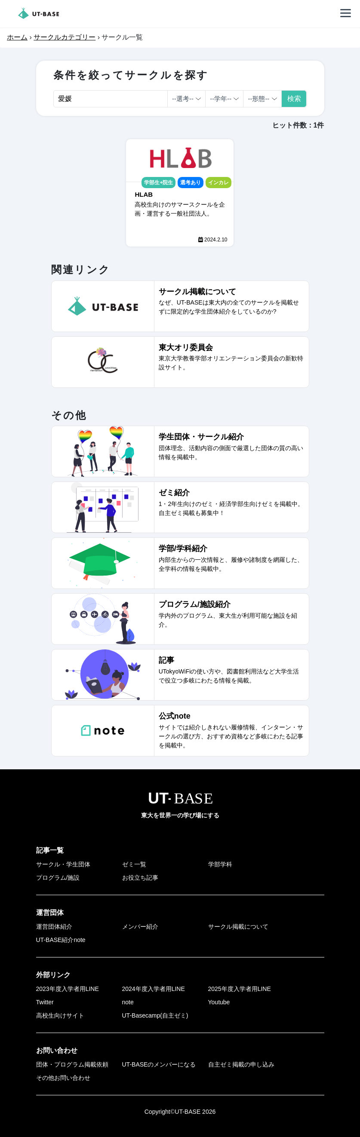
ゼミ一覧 (134, 864)
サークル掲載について (238, 926)
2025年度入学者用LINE (239, 988)
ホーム (17, 37)
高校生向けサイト (60, 1015)
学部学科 (220, 864)
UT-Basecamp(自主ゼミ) (155, 1015)
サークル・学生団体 (63, 864)
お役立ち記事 (140, 877)
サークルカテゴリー (64, 37)
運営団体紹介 (54, 926)
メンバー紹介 (140, 926)
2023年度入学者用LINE (67, 988)
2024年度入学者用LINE (153, 988)
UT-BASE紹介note (61, 939)
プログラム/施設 (58, 877)
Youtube (219, 1002)
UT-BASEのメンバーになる (159, 1064)
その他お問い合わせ (63, 1077)
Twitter (45, 1002)
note (128, 1002)
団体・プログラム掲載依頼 (72, 1064)
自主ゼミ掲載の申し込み (241, 1064)
